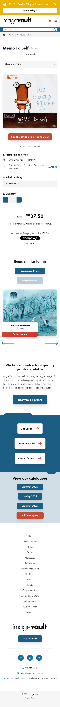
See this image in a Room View (30, 136)
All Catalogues (30, 515)
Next (51, 343)
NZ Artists (30, 563)
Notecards (30, 557)
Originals (30, 547)
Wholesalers (30, 601)
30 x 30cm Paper (20, 159)
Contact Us (30, 612)
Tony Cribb (30, 53)
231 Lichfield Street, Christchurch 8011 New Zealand (30, 678)
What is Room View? (30, 146)
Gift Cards (30, 574)
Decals (30, 552)
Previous (8, 343)
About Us (30, 579)
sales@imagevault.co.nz (30, 673)
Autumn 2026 (30, 486)
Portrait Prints (30, 280)
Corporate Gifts (30, 590)
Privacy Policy (30, 698)
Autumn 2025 (30, 506)
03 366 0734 (30, 667)
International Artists (30, 568)
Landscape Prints (30, 271)
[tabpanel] (30, 312)
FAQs (30, 585)
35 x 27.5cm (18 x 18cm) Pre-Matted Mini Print (30, 167)
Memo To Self (25, 34)
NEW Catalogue (30, 10)
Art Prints (12, 34)
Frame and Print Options (30, 595)
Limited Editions (30, 541)
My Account (30, 638)
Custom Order (30, 606)
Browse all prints (30, 400)
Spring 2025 (30, 496)
